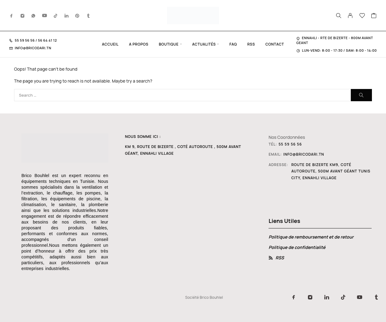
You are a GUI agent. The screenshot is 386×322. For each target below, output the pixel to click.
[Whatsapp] (33, 15)
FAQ (233, 44)
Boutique (169, 44)
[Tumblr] (88, 15)
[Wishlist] (362, 16)
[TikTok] (55, 15)
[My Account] (350, 15)
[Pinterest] (77, 15)
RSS (251, 44)
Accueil (110, 44)
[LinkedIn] (66, 15)
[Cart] (374, 16)
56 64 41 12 (47, 40)
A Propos (138, 44)
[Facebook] (11, 15)
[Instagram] (22, 15)
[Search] (338, 15)
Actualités (204, 44)
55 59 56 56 (25, 40)
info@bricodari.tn (33, 48)
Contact (274, 44)
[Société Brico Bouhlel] (188, 220)
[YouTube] (44, 15)
